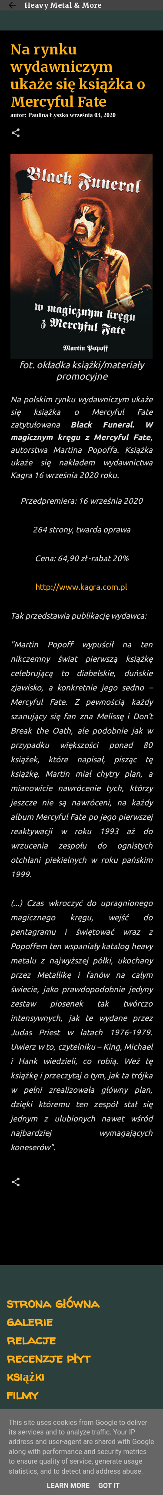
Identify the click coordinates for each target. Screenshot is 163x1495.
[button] (15, 134)
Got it (109, 1486)
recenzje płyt (48, 1358)
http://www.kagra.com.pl (81, 587)
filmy (22, 1394)
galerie (30, 1321)
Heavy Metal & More (63, 5)
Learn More (68, 1486)
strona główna (53, 1303)
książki (25, 1376)
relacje (31, 1339)
